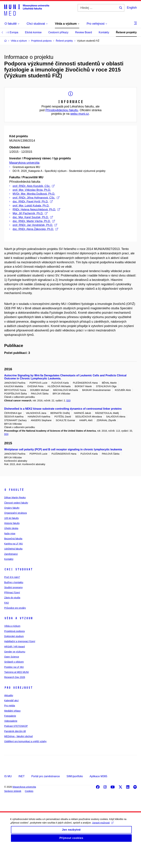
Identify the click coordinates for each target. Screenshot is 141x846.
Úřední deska (11, 528)
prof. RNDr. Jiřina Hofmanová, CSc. (36, 197)
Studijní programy (13, 587)
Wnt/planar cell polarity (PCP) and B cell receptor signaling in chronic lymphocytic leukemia (63, 449)
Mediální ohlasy (12, 710)
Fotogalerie (10, 716)
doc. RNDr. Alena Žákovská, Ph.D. (35, 229)
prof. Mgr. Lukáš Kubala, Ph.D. (31, 205)
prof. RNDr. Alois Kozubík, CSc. (34, 186)
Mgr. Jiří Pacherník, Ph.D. (30, 213)
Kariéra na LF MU (13, 543)
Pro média (9, 705)
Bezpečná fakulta (13, 538)
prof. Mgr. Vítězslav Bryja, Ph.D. (32, 189)
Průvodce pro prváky (15, 608)
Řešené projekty (126, 32)
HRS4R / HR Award (14, 646)
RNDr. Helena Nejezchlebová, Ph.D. (36, 209)
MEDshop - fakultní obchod (18, 736)
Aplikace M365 (98, 776)
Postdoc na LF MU (14, 667)
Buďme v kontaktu (13, 582)
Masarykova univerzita (24, 162)
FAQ (6, 602)
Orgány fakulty (11, 507)
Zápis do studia (12, 597)
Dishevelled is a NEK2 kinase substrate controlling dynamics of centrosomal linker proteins (63, 408)
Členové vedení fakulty (16, 502)
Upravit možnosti (103, 826)
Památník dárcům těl (15, 731)
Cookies (29, 791)
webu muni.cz (79, 113)
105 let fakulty (11, 518)
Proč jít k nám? (12, 577)
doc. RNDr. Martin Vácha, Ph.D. (34, 221)
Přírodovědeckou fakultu (61, 110)
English (132, 7)
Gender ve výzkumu (14, 651)
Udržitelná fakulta (13, 548)
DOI (68, 400)
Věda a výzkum (18, 618)
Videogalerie (10, 721)
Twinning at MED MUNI (16, 672)
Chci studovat (18, 569)
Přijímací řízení (12, 592)
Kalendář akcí (11, 700)
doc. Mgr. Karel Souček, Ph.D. (33, 217)
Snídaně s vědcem (14, 661)
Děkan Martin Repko (15, 497)
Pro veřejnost (18, 688)
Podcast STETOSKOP (16, 726)
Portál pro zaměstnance (45, 776)
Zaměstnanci (11, 554)
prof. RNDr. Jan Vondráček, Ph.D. (35, 225)
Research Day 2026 (14, 677)
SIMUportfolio (75, 776)
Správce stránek (12, 791)
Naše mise (9, 533)
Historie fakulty (12, 523)
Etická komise (33, 32)
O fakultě (14, 490)
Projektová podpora (14, 631)
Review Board (83, 32)
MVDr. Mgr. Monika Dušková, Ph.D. (34, 193)
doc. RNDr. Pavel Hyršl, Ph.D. (33, 201)
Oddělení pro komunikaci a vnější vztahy (25, 741)
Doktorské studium (14, 636)
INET (21, 776)
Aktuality (8, 695)
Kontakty (104, 32)
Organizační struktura (15, 513)
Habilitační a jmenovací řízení (19, 641)
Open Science (11, 656)
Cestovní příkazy (58, 32)
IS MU (8, 776)
